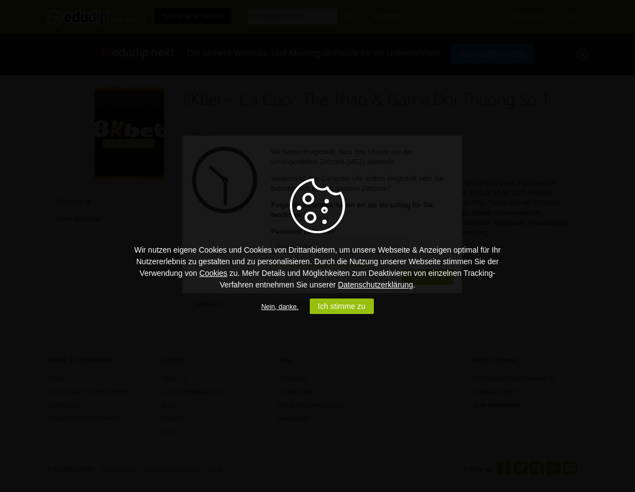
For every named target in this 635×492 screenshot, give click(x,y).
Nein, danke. (279, 307)
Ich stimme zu (342, 306)
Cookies (213, 273)
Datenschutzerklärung (375, 284)
